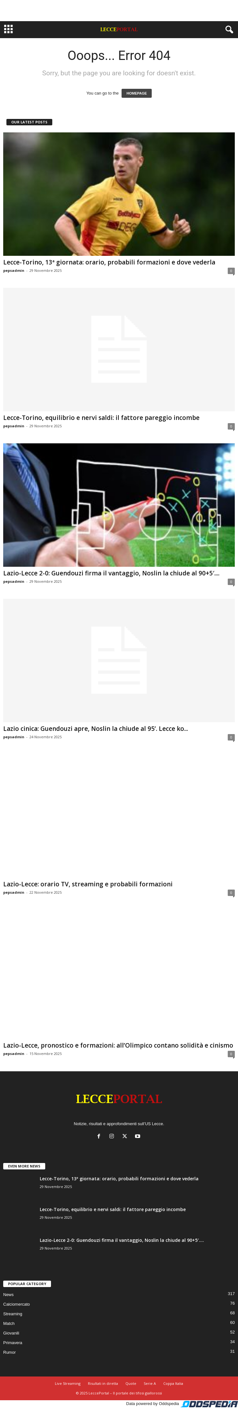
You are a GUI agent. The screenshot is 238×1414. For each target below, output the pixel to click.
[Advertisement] (119, 11)
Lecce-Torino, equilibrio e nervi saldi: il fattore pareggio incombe (101, 418)
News (8, 1294)
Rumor (9, 1352)
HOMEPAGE (136, 93)
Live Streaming (68, 1383)
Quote (130, 1383)
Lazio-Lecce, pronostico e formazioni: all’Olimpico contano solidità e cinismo (118, 1045)
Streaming (12, 1313)
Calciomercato (16, 1304)
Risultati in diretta (103, 1383)
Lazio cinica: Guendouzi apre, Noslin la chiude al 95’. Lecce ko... (95, 728)
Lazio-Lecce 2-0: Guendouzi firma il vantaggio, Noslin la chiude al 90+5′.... (111, 573)
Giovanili (11, 1333)
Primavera (12, 1342)
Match (8, 1323)
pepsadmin (13, 270)
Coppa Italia (173, 1383)
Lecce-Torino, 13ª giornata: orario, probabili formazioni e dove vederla (109, 262)
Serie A (150, 1383)
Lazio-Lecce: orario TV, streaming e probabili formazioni (88, 884)
